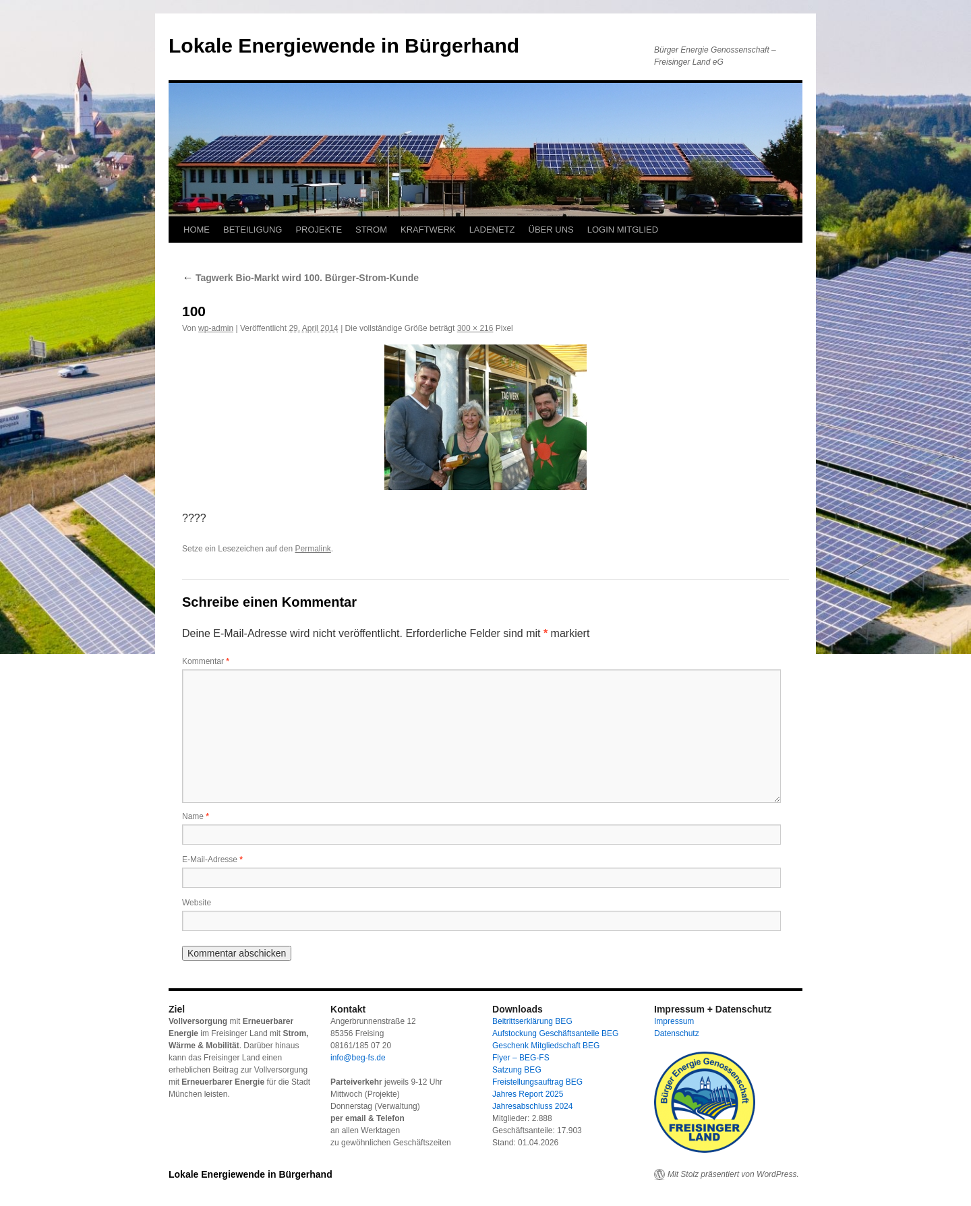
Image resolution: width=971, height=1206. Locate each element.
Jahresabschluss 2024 (532, 1106)
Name (195, 816)
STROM (371, 229)
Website (196, 902)
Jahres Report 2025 (527, 1094)
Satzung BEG (516, 1070)
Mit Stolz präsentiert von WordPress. (733, 1174)
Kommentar (205, 661)
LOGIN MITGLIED (622, 229)
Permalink (312, 548)
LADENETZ (492, 229)
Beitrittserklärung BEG (532, 1021)
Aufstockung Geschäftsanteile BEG (555, 1033)
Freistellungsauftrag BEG (537, 1082)
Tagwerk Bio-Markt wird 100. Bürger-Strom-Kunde (300, 277)
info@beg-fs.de (358, 1057)
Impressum (674, 1021)
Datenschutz (676, 1033)
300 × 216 (475, 328)
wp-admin (215, 328)
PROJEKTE (318, 229)
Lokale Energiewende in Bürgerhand (344, 45)
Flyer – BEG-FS (521, 1057)
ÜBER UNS (551, 229)
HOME (196, 229)
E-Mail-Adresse (212, 859)
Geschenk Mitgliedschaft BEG (545, 1045)
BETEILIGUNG (252, 229)
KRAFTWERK (428, 229)
